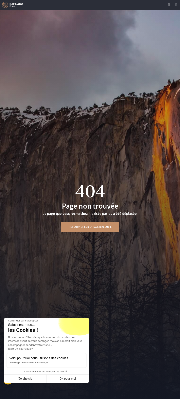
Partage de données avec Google (29, 362)
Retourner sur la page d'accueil (90, 226)
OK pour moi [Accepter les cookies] (68, 378)
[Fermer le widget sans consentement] (23, 321)
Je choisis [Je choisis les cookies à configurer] (25, 378)
